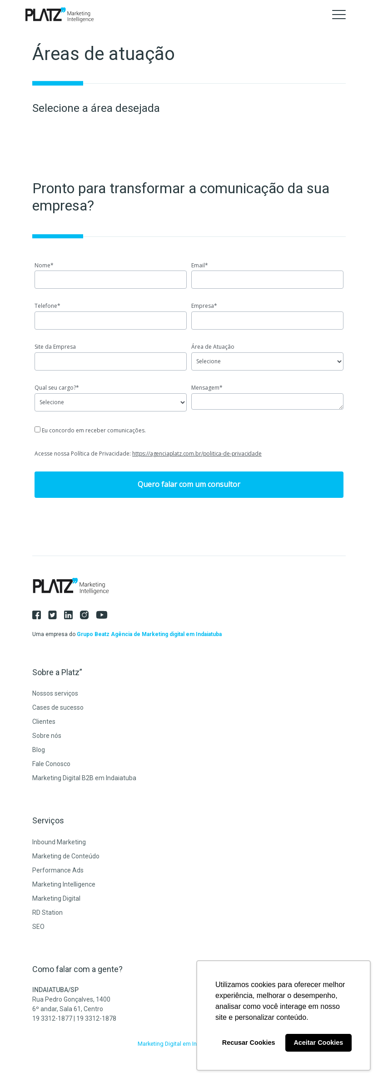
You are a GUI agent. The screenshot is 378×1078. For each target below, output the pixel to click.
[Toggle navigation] (339, 14)
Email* (199, 265)
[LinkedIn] (72, 615)
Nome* (44, 265)
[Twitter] (56, 615)
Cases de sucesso (58, 707)
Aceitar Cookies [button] (318, 1042)
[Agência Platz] (59, 14)
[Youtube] (105, 615)
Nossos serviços (55, 693)
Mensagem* (207, 387)
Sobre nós (46, 735)
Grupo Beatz (93, 634)
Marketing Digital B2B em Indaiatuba (84, 778)
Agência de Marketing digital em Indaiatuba (166, 634)
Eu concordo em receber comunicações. (90, 430)
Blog (38, 749)
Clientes (43, 721)
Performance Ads (58, 870)
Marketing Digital (56, 898)
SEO (38, 926)
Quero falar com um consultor (189, 484)
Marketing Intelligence (63, 884)
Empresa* (204, 305)
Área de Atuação (212, 346)
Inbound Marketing (59, 842)
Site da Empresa (55, 346)
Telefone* (47, 305)
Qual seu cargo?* (57, 387)
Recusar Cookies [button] (248, 1042)
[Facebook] (40, 615)
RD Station (47, 912)
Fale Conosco (51, 763)
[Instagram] (88, 615)
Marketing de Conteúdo (65, 856)
